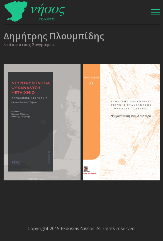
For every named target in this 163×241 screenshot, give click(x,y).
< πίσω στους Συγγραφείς (29, 44)
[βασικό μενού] (155, 12)
